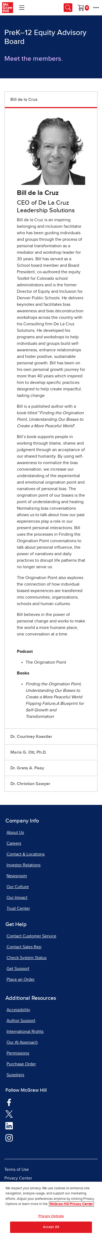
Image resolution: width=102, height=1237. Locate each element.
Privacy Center (18, 1178)
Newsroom (17, 876)
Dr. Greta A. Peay (27, 768)
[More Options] (96, 7)
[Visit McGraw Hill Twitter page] (9, 1113)
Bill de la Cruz (24, 99)
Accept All (51, 1227)
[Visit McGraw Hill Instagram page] (9, 1137)
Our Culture (18, 887)
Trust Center (18, 908)
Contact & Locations (26, 854)
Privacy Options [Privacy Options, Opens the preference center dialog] (51, 1216)
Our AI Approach (22, 1042)
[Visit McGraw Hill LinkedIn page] (9, 1125)
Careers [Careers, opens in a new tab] (14, 843)
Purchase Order (21, 1064)
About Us (15, 832)
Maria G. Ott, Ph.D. (28, 752)
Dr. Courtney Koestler (31, 736)
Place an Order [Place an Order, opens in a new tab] (21, 979)
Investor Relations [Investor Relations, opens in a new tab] (24, 865)
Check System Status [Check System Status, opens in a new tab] (27, 958)
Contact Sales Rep (24, 947)
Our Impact (17, 897)
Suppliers (15, 1075)
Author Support (21, 1020)
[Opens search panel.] (68, 7)
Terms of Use (16, 1169)
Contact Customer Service (31, 936)
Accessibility (18, 1010)
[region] (51, 1209)
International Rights (25, 1031)
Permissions (18, 1053)
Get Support (18, 968)
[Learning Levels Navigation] (21, 7)
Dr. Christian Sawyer (30, 784)
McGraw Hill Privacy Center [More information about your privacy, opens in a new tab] (71, 1204)
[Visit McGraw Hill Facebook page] (9, 1102)
